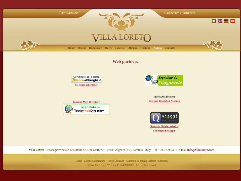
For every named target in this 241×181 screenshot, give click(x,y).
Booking (145, 47)
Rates (108, 47)
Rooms (82, 47)
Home (71, 47)
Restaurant (95, 47)
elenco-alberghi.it (87, 84)
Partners (152, 160)
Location (120, 47)
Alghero (133, 47)
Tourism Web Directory (86, 102)
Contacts (170, 47)
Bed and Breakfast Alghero (164, 101)
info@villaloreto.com (200, 150)
